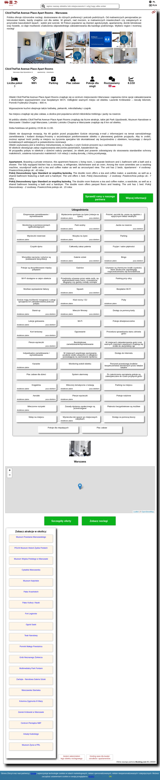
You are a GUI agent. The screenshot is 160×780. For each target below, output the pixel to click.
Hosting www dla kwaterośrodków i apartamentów (99, 757)
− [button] (10, 475)
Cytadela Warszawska (31, 570)
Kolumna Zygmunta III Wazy (31, 701)
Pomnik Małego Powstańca (31, 646)
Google (33, 773)
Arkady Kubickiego (31, 734)
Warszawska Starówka (31, 690)
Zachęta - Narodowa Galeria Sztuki (31, 679)
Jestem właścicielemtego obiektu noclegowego (71, 757)
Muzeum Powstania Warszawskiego (31, 537)
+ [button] (10, 470)
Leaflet (136, 512)
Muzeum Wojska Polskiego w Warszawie (31, 559)
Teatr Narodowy (31, 635)
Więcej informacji (136, 198)
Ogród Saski (31, 624)
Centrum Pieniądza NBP (31, 723)
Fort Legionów (31, 614)
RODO (91, 776)
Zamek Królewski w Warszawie (31, 712)
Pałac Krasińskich (31, 592)
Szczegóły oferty (61, 521)
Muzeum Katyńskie (31, 581)
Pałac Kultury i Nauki (31, 603)
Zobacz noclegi (99, 521)
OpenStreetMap (148, 512)
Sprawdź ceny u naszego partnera (100, 198)
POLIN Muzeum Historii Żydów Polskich (31, 548)
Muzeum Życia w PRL (31, 745)
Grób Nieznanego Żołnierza (31, 657)
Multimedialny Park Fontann (31, 668)
